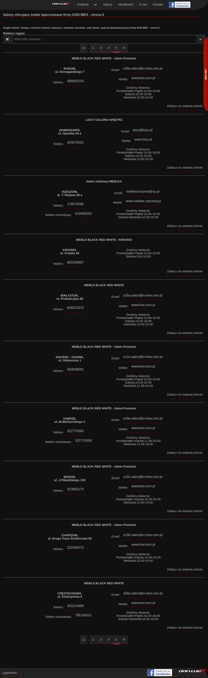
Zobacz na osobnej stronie (184, 106)
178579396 (75, 204)
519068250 (83, 213)
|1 (83, 47)
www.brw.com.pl (143, 78)
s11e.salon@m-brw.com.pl (142, 357)
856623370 (75, 308)
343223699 (75, 606)
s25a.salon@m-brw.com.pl (142, 295)
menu (95, 5)
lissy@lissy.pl (143, 130)
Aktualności (125, 4)
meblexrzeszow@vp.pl (142, 191)
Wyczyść (7, 39)
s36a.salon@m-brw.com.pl (142, 68)
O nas (143, 4)
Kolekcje (83, 4)
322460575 (75, 547)
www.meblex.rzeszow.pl (143, 201)
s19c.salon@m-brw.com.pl (142, 477)
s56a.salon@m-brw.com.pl (142, 593)
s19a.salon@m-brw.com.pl (142, 418)
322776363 (75, 431)
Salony (107, 4)
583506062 (75, 369)
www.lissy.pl (143, 139)
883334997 (75, 262)
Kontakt (158, 4)
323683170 (75, 489)
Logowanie (9, 672)
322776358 (83, 440)
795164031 (83, 615)
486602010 (75, 81)
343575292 (75, 142)
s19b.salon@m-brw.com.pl (142, 535)
